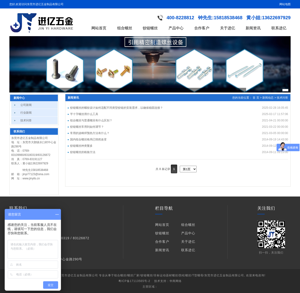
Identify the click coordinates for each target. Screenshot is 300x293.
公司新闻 (26, 105)
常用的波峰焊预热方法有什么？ (89, 133)
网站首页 (98, 28)
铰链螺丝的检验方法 (82, 152)
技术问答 (26, 120)
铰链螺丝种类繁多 (81, 145)
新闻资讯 (253, 28)
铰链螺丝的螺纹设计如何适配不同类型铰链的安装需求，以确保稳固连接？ (116, 107)
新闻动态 (268, 97)
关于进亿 (227, 28)
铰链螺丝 (150, 28)
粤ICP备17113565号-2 (134, 281)
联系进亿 (278, 28)
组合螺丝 (124, 28)
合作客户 (201, 28)
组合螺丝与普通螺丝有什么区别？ (91, 120)
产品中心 (176, 28)
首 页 (256, 97)
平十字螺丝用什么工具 (84, 114)
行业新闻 (26, 112)
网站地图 (285, 4)
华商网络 (175, 281)
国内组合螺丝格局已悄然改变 (88, 139)
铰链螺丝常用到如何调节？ (87, 126)
